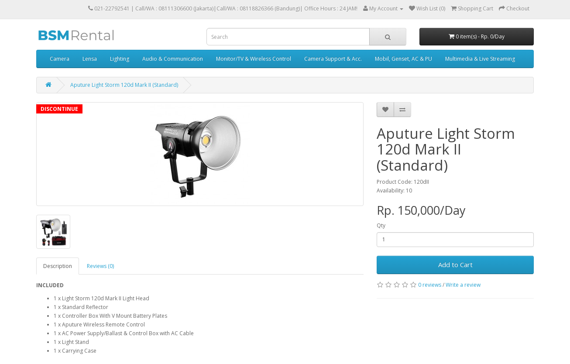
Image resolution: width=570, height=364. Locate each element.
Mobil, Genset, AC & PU (403, 58)
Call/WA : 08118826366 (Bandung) (258, 8)
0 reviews (429, 284)
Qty (381, 225)
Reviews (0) (100, 266)
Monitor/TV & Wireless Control (253, 58)
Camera (59, 58)
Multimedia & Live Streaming (480, 58)
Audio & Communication (172, 58)
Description (57, 266)
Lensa (89, 58)
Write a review (463, 284)
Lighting (119, 58)
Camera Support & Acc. (333, 58)
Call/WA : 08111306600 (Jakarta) (174, 8)
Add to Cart (455, 264)
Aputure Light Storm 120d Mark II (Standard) (124, 85)
